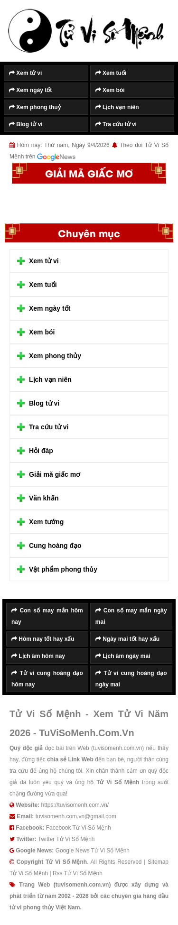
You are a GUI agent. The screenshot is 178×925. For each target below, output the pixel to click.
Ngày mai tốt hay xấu (127, 639)
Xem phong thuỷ (35, 107)
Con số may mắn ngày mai (131, 616)
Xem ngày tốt (30, 90)
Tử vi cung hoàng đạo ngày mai (131, 679)
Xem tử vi (25, 73)
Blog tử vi (26, 124)
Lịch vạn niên (117, 107)
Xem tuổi (111, 73)
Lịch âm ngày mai (122, 656)
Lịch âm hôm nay (38, 656)
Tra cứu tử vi (116, 124)
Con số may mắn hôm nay (47, 616)
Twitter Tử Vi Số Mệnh (66, 839)
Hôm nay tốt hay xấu (43, 639)
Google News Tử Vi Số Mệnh (93, 850)
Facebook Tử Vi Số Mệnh (78, 827)
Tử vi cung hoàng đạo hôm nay (47, 679)
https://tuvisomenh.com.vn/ (75, 805)
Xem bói (110, 90)
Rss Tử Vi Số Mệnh (78, 873)
